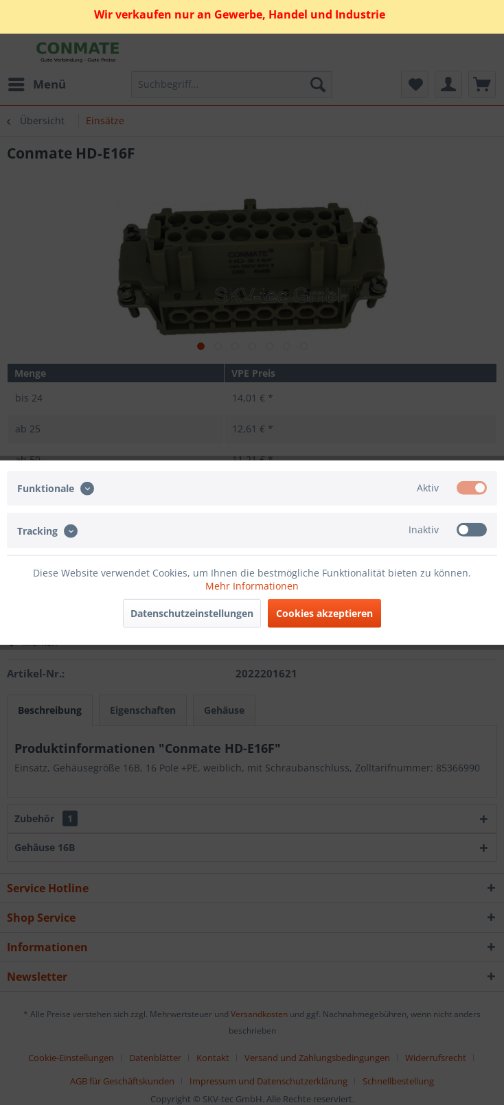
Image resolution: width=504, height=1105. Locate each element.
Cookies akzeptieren (324, 612)
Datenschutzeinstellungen (191, 612)
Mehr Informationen (252, 585)
